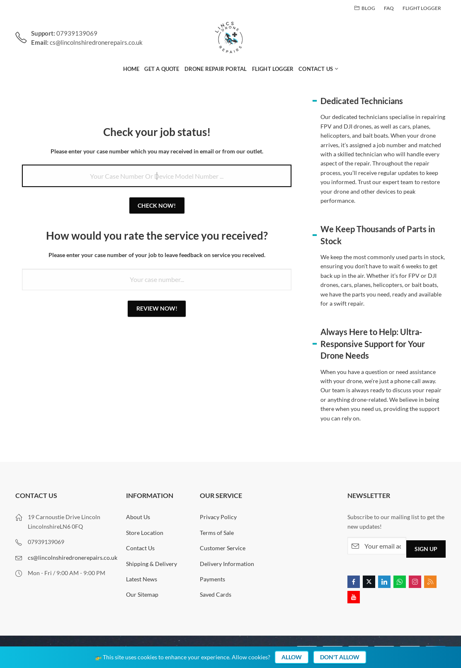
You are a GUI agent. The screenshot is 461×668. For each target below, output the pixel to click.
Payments (212, 579)
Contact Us (140, 547)
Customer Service (222, 547)
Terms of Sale (217, 532)
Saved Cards (215, 594)
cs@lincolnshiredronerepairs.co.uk (72, 557)
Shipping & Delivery (151, 563)
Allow (291, 657)
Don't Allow (339, 657)
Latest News (141, 579)
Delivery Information (227, 563)
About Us (138, 516)
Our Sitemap (142, 594)
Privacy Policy (218, 516)
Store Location (144, 532)
